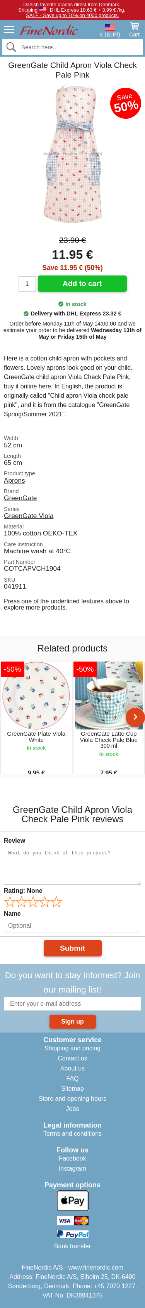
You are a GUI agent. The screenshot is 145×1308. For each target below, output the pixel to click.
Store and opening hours (72, 1098)
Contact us (72, 1058)
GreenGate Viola (28, 516)
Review (14, 840)
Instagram (72, 1168)
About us (72, 1068)
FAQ (72, 1078)
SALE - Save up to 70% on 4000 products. (72, 15)
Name (12, 913)
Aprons (14, 480)
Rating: (23, 890)
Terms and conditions (72, 1133)
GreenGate (20, 498)
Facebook (72, 1158)
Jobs (72, 1108)
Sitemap (72, 1088)
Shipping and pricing (72, 1048)
